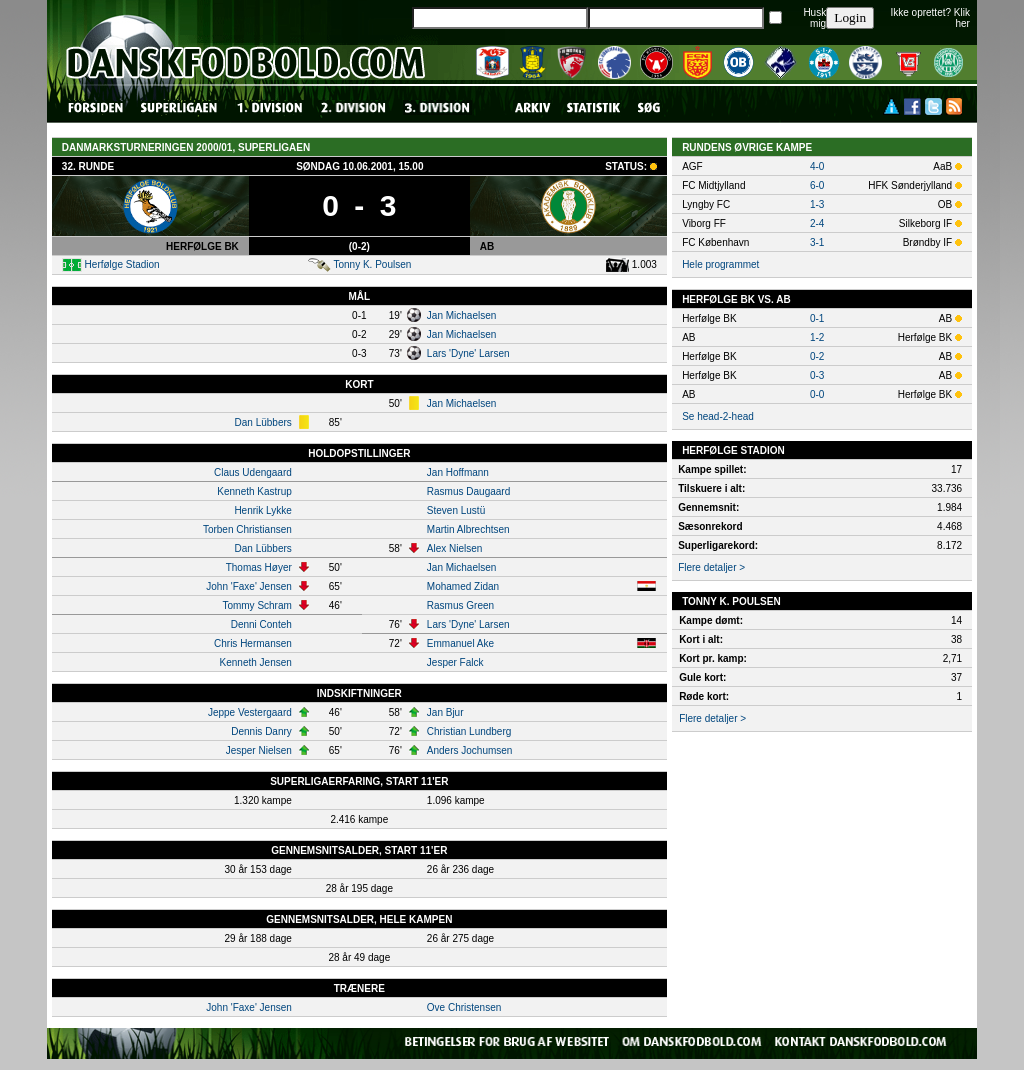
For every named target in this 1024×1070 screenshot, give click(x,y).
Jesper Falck (455, 662)
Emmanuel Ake (460, 643)
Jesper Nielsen (259, 750)
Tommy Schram (256, 605)
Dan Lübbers (263, 422)
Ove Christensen (464, 1007)
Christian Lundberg (469, 731)
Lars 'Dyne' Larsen (468, 353)
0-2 (817, 356)
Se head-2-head (718, 416)
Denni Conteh (261, 624)
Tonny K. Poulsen (372, 264)
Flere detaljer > (711, 567)
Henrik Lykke (262, 510)
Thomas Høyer (259, 567)
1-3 (817, 204)
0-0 (817, 394)
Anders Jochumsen (470, 750)
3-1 (817, 242)
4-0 (817, 166)
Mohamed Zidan (463, 586)
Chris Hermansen (253, 643)
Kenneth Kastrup (254, 491)
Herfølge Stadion (122, 264)
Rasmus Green (460, 605)
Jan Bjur (445, 712)
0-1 (817, 318)
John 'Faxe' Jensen (249, 586)
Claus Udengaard (253, 472)
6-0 (817, 185)
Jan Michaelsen (461, 315)
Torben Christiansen (247, 529)
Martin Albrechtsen (468, 529)
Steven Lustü (456, 510)
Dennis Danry (261, 731)
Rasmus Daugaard (468, 491)
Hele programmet (720, 264)
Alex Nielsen (455, 548)
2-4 (817, 223)
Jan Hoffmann (458, 472)
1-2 (817, 337)
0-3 (817, 375)
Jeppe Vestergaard (250, 712)
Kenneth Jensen (256, 662)
